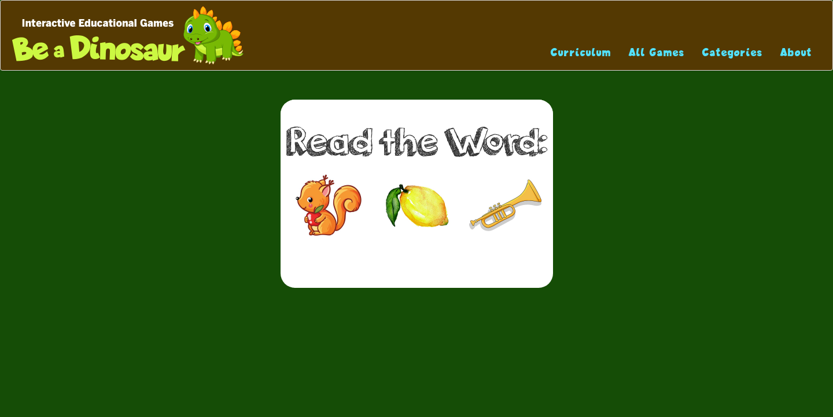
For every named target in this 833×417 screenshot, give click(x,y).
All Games (657, 52)
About (796, 52)
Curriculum (581, 52)
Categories (732, 52)
